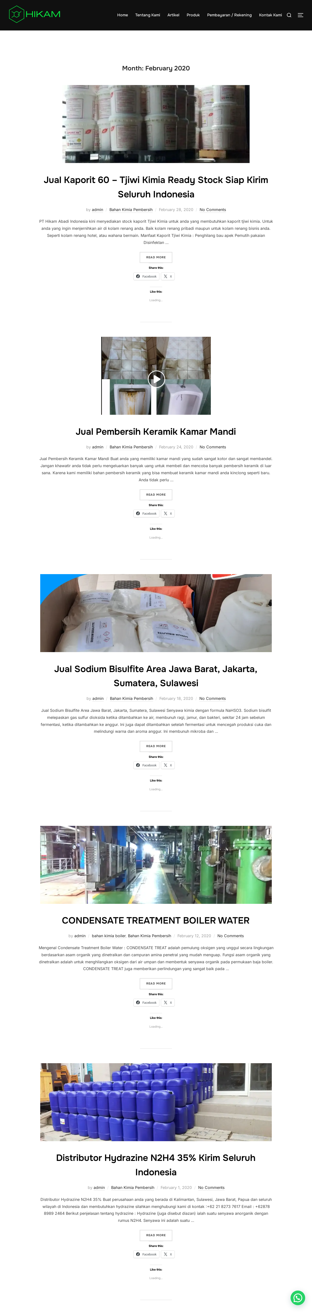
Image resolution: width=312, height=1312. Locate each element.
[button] (298, 1298)
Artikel (173, 15)
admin (97, 218)
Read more (159, 266)
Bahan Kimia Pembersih (131, 218)
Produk (193, 15)
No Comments (213, 218)
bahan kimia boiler (109, 945)
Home (122, 15)
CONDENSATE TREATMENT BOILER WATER (155, 929)
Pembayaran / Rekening (229, 15)
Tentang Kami (147, 15)
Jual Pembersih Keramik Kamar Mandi (156, 440)
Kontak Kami (270, 15)
